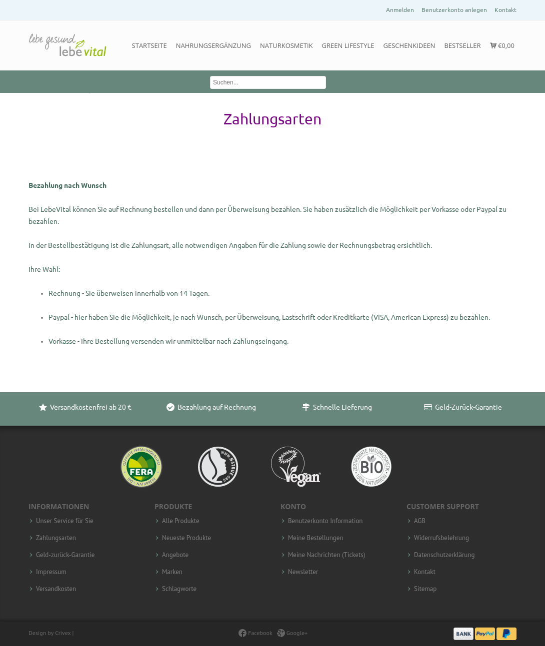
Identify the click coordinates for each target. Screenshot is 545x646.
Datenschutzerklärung (444, 555)
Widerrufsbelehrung (441, 538)
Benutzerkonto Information (325, 521)
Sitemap (425, 589)
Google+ (292, 633)
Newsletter (303, 572)
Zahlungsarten (56, 538)
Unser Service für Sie (65, 521)
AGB (420, 521)
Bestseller (462, 45)
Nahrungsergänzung (213, 45)
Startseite (149, 45)
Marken (172, 572)
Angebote (175, 555)
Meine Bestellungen (316, 538)
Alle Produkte (181, 521)
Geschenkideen (410, 45)
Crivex (62, 633)
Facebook (255, 633)
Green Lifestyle (348, 45)
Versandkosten (56, 589)
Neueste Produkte (186, 538)
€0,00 (502, 45)
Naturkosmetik (286, 45)
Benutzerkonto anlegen (454, 9)
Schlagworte (179, 589)
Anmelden (400, 9)
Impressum (51, 572)
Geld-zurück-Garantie (65, 555)
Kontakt (505, 9)
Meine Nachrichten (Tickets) (326, 555)
